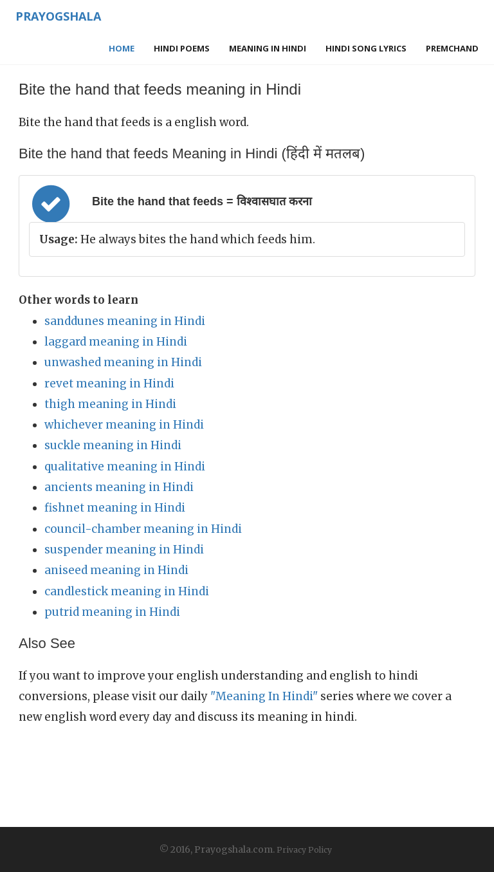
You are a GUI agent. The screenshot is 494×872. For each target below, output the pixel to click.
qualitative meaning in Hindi (124, 466)
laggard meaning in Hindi (115, 342)
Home (121, 48)
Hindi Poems (182, 48)
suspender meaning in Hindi (124, 550)
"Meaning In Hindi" (264, 696)
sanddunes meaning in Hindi (124, 321)
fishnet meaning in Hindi (114, 508)
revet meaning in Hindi (109, 383)
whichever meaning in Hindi (124, 425)
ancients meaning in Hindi (119, 487)
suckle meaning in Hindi (112, 445)
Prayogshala (58, 16)
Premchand (452, 48)
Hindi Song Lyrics (366, 48)
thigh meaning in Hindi (110, 404)
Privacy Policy (304, 850)
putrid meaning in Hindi (112, 612)
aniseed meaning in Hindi (116, 570)
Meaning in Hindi (267, 48)
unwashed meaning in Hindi (123, 362)
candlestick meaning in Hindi (126, 591)
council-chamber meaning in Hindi (143, 529)
